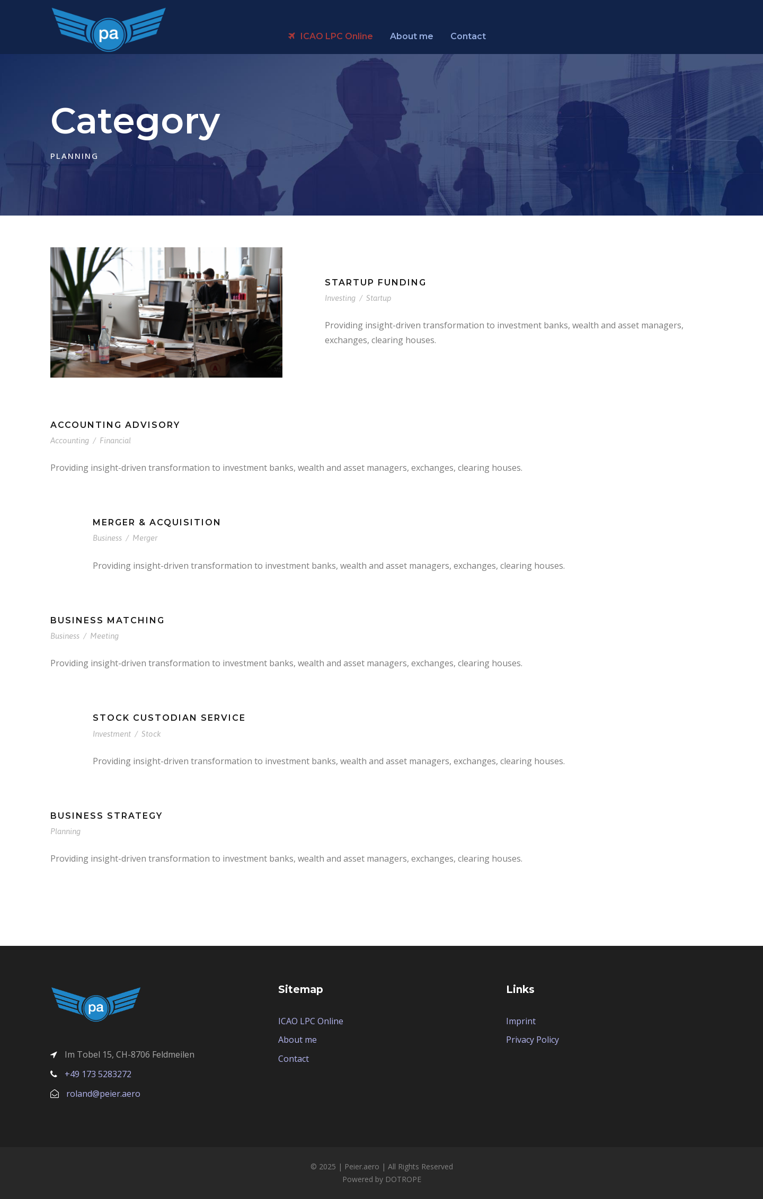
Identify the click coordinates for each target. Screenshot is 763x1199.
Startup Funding (376, 283)
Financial (115, 440)
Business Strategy (106, 816)
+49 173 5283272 (98, 1074)
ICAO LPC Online (330, 36)
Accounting (69, 440)
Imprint (521, 1021)
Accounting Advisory (115, 425)
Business (107, 537)
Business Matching (107, 620)
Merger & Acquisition (157, 522)
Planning (65, 831)
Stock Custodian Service (169, 718)
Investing (340, 297)
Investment (112, 733)
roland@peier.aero (103, 1093)
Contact (468, 36)
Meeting (104, 635)
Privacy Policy (532, 1039)
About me (411, 36)
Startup (379, 297)
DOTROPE (403, 1179)
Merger (144, 537)
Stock (151, 733)
